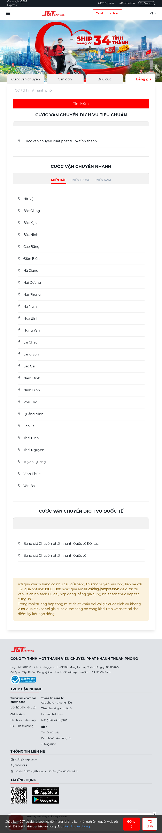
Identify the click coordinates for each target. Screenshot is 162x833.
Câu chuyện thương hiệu (56, 702)
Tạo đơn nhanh (107, 13)
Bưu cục (104, 79)
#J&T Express (106, 3)
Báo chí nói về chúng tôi (56, 738)
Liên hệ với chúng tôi (23, 707)
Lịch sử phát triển (52, 714)
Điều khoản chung (21, 725)
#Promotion (127, 3)
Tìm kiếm (81, 104)
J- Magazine (48, 744)
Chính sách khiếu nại (23, 720)
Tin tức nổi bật (50, 732)
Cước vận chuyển (25, 79)
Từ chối (150, 824)
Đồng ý (131, 824)
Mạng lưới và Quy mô (54, 719)
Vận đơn (65, 79)
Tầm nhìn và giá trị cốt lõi (56, 708)
